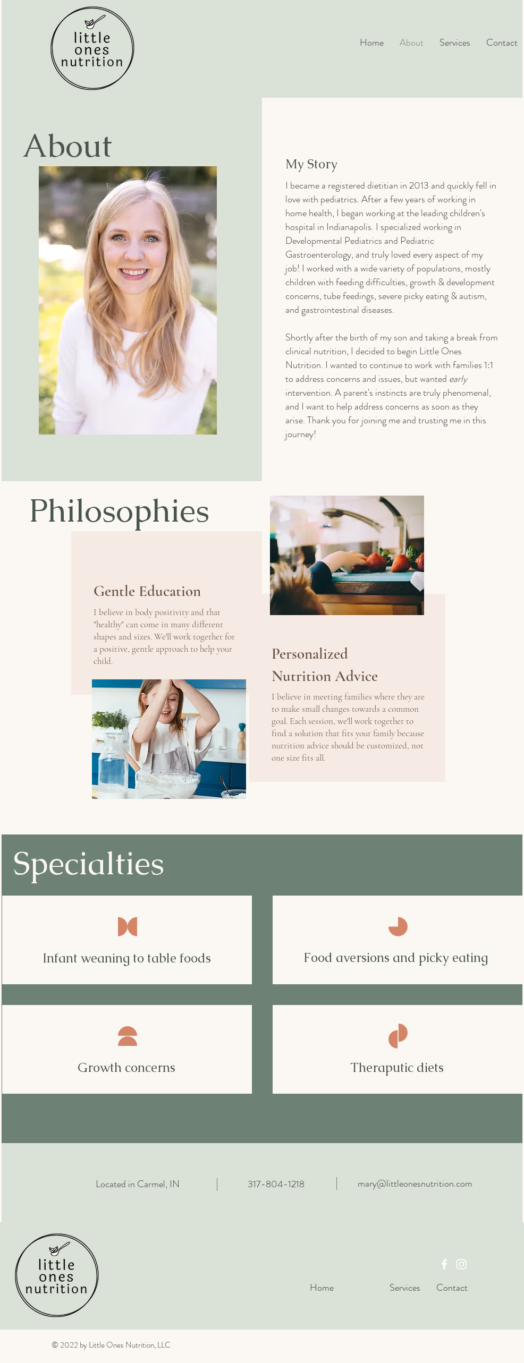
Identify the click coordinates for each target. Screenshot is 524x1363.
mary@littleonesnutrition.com (415, 1183)
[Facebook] (444, 1264)
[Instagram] (461, 1264)
